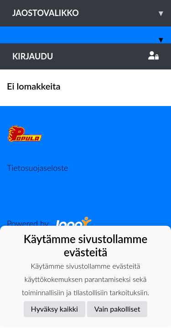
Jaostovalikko (91, 13)
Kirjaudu (85, 56)
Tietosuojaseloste (37, 168)
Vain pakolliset (117, 308)
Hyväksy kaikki (54, 308)
